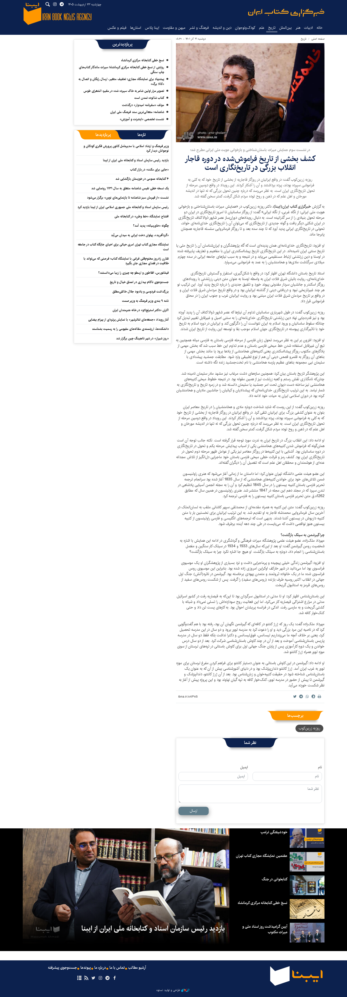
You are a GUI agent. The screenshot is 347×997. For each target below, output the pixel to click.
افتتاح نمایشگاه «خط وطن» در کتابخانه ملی (141, 216)
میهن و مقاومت (174, 28)
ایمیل (244, 767)
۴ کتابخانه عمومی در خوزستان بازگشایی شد (142, 178)
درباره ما (100, 968)
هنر (297, 28)
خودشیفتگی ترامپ (274, 832)
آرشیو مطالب (137, 968)
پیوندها (86, 968)
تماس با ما (117, 968)
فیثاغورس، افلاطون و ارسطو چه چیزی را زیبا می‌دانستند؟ (133, 272)
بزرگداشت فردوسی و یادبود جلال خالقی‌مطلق (140, 291)
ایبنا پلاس (152, 28)
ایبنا (286, 13)
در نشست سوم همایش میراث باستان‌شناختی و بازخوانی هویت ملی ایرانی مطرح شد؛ (250, 150)
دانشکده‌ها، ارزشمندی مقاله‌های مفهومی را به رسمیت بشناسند (130, 328)
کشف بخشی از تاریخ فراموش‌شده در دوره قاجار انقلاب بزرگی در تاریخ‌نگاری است (250, 163)
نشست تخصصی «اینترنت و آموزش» (142, 119)
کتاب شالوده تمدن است (149, 97)
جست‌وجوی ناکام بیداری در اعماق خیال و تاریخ (139, 282)
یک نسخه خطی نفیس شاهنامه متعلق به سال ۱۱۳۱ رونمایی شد (130, 188)
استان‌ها (135, 28)
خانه (320, 28)
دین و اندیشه (222, 28)
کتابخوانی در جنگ (274, 879)
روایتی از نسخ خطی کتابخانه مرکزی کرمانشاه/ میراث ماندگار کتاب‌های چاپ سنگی (121, 69)
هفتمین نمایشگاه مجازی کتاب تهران (261, 856)
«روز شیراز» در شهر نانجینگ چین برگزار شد (142, 338)
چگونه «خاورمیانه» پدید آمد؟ (151, 225)
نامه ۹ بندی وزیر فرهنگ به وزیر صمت (145, 300)
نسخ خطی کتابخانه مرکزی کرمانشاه (142, 60)
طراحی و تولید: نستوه (173, 990)
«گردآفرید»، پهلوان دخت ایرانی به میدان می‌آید (140, 235)
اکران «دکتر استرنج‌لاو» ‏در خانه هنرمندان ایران (141, 310)
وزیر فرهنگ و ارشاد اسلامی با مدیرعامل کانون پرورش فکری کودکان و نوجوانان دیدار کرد (126, 148)
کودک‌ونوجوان (245, 28)
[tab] (142, 134)
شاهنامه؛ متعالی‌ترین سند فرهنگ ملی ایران (137, 112)
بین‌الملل (285, 28)
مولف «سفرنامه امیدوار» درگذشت (143, 105)
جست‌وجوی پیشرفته (62, 968)
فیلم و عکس (116, 28)
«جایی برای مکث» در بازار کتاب (149, 169)
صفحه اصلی (317, 39)
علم (261, 28)
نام (320, 767)
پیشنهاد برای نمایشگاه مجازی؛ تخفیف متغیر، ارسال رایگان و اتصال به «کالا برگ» (121, 81)
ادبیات (308, 28)
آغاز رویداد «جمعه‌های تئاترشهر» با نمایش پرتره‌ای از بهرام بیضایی (128, 319)
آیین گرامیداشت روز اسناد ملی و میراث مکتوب (264, 929)
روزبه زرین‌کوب (309, 728)
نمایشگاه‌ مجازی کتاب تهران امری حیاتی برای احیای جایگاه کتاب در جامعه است (123, 247)
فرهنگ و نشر (199, 28)
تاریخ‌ (272, 28)
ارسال (193, 811)
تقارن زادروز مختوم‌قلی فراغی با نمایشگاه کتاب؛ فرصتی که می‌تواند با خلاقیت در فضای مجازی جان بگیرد (126, 261)
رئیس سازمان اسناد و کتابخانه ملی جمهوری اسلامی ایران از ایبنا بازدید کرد (123, 207)
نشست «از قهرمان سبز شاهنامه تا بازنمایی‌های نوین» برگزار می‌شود (128, 197)
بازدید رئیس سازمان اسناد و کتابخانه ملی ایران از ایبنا (136, 160)
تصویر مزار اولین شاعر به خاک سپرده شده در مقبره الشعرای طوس (124, 90)
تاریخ (303, 39)
